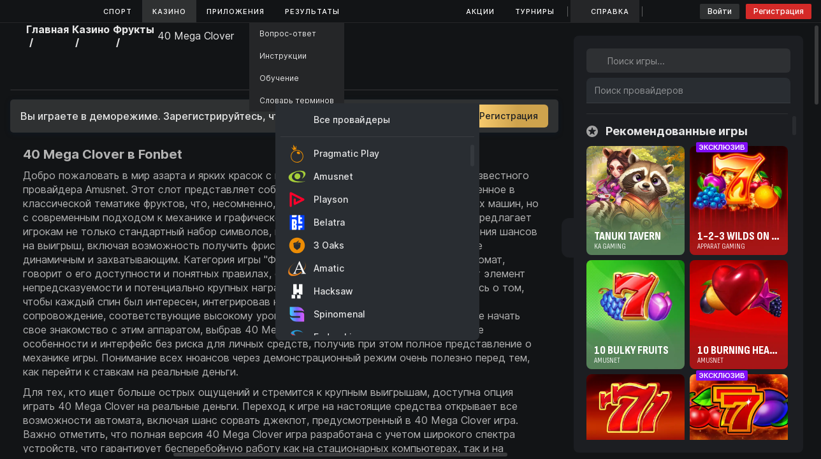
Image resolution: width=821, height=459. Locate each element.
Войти (720, 11)
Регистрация (778, 11)
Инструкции (283, 56)
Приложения (236, 11)
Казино (169, 11)
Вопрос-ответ (287, 33)
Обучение (279, 78)
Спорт (117, 11)
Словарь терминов (296, 100)
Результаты (312, 11)
